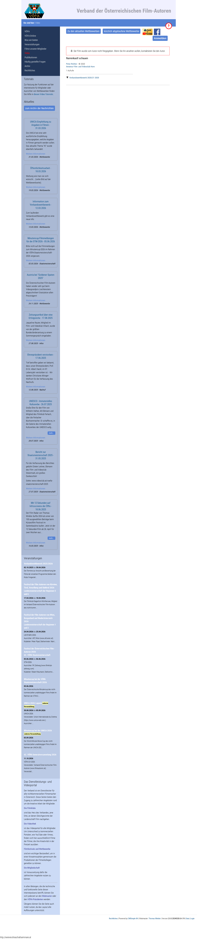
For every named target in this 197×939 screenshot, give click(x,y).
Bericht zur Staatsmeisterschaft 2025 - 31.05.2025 (41, 455)
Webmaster (47, 896)
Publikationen (31, 57)
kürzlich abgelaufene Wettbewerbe (121, 31)
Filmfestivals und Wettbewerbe (37, 849)
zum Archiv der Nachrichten (39, 108)
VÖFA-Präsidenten (35, 899)
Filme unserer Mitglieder (35, 48)
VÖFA (27, 31)
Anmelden (160, 38)
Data (187, 918)
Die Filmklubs (30, 808)
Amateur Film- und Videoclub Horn (80, 66)
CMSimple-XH (133, 918)
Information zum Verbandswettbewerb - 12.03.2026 (40, 204)
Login (192, 918)
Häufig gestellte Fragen (35, 61)
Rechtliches (30, 70)
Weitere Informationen (35, 153)
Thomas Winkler (155, 918)
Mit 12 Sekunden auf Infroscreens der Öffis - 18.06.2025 (41, 506)
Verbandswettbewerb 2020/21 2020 (82, 77)
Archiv (27, 66)
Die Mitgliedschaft (32, 867)
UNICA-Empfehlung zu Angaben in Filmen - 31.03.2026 (40, 125)
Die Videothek (30, 823)
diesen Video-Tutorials (43, 94)
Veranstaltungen (32, 44)
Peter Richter (71, 64)
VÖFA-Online (30, 35)
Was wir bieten (31, 40)
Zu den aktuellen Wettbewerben (83, 31)
